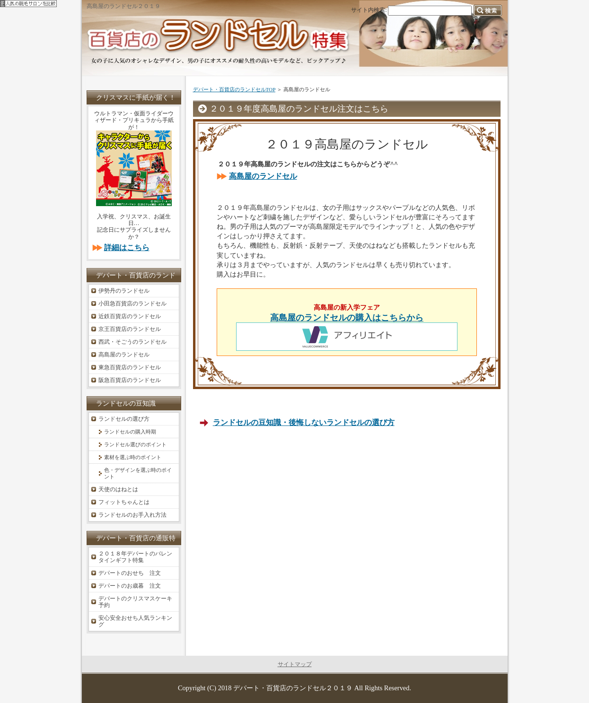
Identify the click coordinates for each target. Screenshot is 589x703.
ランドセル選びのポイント (135, 444)
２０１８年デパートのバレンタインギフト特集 (135, 557)
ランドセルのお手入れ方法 (132, 515)
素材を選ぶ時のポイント (132, 457)
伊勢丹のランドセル (123, 290)
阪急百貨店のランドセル (129, 380)
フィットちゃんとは (123, 502)
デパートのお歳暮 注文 (129, 585)
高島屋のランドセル (263, 176)
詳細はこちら (126, 247)
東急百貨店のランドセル (129, 367)
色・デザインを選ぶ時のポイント (138, 473)
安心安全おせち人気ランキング (135, 621)
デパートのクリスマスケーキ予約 (135, 601)
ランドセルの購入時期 (130, 431)
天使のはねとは (118, 489)
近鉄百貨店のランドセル (129, 316)
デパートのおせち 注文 (129, 573)
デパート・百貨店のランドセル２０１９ (292, 688)
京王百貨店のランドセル (129, 329)
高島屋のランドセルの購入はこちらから (346, 317)
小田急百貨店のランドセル (132, 303)
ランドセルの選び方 (123, 419)
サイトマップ (295, 664)
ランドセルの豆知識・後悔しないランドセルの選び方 (304, 422)
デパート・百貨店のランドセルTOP (234, 89)
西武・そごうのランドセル (132, 341)
